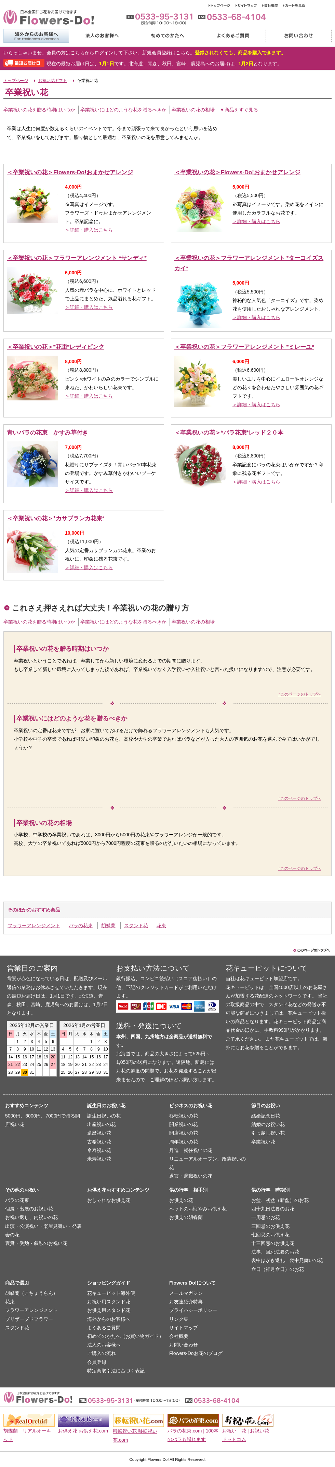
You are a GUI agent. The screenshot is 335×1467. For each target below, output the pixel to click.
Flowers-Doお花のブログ (196, 1353)
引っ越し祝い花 (268, 1133)
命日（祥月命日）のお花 (277, 1269)
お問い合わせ (299, 36)
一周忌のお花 (265, 1217)
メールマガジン (186, 1293)
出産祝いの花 (101, 1124)
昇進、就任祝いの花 (190, 1150)
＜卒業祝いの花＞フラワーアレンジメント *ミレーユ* (244, 347)
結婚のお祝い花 (268, 1124)
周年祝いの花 (183, 1141)
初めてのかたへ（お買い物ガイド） (125, 1336)
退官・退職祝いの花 (190, 1176)
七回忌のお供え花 (270, 1234)
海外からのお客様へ (36, 36)
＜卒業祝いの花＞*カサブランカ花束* (55, 518)
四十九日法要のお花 (272, 1208)
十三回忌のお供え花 (272, 1243)
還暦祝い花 (99, 1133)
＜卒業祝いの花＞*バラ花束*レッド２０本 (228, 432)
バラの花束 (81, 925)
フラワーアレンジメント (34, 925)
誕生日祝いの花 (104, 1116)
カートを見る (294, 5)
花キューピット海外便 (111, 1293)
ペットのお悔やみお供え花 (198, 1208)
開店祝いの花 (183, 1133)
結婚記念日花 (265, 1116)
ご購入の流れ (101, 1353)
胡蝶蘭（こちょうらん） (31, 1293)
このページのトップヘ (311, 950)
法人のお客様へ (101, 36)
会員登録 (96, 1362)
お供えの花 (181, 1200)
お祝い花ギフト (52, 80)
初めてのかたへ (167, 36)
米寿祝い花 (99, 1159)
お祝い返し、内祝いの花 (31, 1217)
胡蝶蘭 (108, 925)
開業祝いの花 (183, 1124)
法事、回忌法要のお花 (275, 1252)
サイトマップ (249, 5)
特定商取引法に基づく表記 (116, 1370)
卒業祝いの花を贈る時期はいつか (39, 109)
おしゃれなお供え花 (108, 1200)
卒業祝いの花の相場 (193, 109)
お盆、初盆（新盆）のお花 (280, 1200)
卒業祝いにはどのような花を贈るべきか (123, 109)
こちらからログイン (91, 52)
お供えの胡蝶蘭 (186, 1217)
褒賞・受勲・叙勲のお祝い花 (36, 1243)
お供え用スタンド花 (108, 1310)
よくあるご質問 (233, 36)
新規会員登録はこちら (166, 52)
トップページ (222, 5)
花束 (161, 925)
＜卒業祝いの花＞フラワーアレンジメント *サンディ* (77, 258)
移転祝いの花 (183, 1116)
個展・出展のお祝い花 (29, 1208)
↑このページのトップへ (299, 694)
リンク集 (178, 1319)
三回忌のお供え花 (270, 1226)
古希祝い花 (99, 1141)
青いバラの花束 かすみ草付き (47, 432)
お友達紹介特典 (186, 1301)
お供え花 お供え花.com (83, 1431)
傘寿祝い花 (99, 1150)
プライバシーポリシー (193, 1310)
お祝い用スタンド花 (108, 1301)
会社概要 (272, 5)
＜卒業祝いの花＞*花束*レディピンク (55, 347)
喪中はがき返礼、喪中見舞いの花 (287, 1260)
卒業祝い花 (263, 1141)
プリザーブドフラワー (29, 1319)
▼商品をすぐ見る (239, 109)
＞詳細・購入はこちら (89, 230)
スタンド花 (136, 925)
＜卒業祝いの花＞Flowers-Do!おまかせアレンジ (70, 172)
